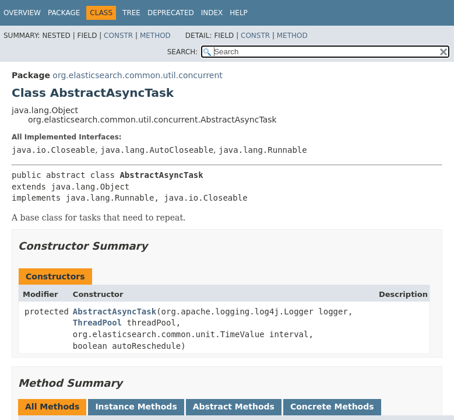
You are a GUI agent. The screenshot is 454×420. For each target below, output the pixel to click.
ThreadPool (97, 322)
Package (64, 13)
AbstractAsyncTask (114, 311)
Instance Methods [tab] (136, 406)
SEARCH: (182, 52)
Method (155, 36)
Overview (22, 13)
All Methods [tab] (52, 406)
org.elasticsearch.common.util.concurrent (137, 75)
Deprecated (170, 13)
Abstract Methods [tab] (233, 406)
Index (212, 13)
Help (239, 13)
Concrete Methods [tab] (332, 406)
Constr (118, 36)
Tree (131, 13)
